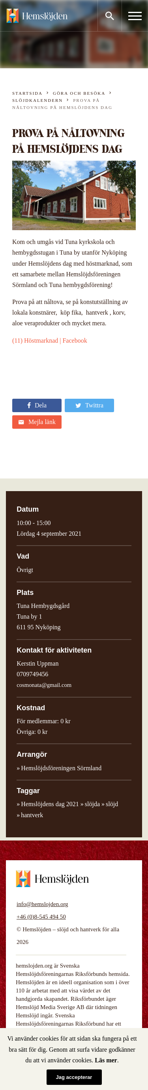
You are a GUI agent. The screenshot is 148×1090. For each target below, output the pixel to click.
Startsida (27, 93)
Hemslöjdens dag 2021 (50, 804)
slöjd (112, 804)
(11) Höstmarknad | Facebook (49, 340)
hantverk (32, 815)
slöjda (92, 804)
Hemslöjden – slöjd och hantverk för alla (37, 16)
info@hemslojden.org (42, 904)
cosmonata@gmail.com (44, 685)
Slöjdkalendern (37, 100)
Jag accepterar (74, 1077)
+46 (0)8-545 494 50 (41, 917)
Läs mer (106, 1060)
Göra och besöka (79, 93)
